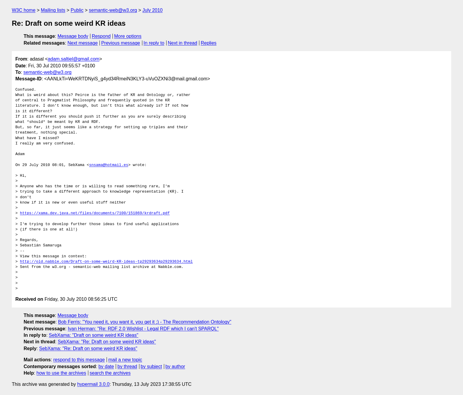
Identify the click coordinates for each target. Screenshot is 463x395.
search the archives (110, 373)
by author (175, 366)
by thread (127, 366)
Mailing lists (53, 10)
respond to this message (79, 359)
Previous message (120, 42)
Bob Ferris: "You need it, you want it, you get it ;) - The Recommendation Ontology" (144, 321)
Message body (73, 36)
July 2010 (152, 10)
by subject (151, 366)
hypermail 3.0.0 (93, 384)
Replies (208, 42)
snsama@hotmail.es (108, 165)
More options (128, 36)
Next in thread (182, 42)
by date (106, 366)
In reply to (154, 42)
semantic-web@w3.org (113, 10)
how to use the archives (61, 373)
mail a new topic (125, 359)
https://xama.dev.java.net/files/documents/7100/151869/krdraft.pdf (95, 213)
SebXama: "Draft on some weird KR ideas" (93, 335)
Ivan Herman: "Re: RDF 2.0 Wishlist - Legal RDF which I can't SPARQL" (143, 328)
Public (77, 10)
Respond (101, 36)
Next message (83, 42)
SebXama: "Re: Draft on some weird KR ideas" (107, 341)
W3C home (23, 10)
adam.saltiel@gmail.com (74, 58)
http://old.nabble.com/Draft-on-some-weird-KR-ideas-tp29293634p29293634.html (106, 261)
